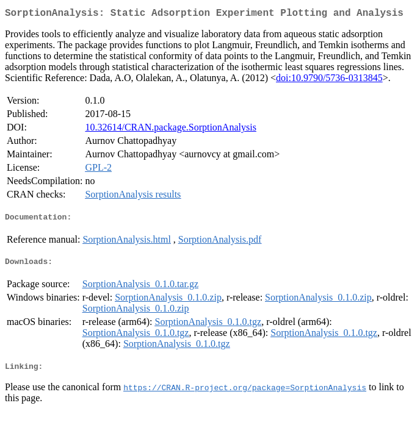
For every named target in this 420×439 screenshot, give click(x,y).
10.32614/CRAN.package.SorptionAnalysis (170, 129)
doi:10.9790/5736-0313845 (329, 80)
